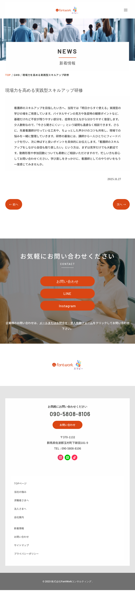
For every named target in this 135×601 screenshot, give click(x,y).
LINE (67, 304)
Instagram (67, 318)
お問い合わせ (67, 290)
